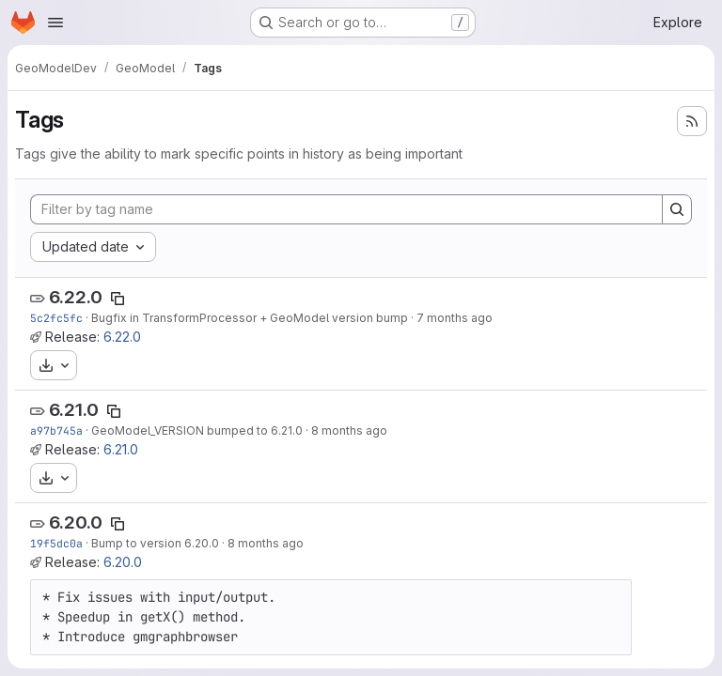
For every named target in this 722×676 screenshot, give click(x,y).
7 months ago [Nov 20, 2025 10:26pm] (454, 318)
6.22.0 (75, 297)
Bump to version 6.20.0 (155, 543)
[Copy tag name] (117, 298)
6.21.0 (74, 410)
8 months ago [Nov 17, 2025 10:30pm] (349, 430)
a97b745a (56, 430)
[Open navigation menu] (55, 23)
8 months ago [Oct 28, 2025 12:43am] (266, 543)
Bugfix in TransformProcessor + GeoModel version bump (249, 318)
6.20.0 (75, 522)
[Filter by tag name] (346, 209)
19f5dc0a (56, 543)
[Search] (677, 209)
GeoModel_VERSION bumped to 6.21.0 (197, 430)
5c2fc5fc (56, 318)
